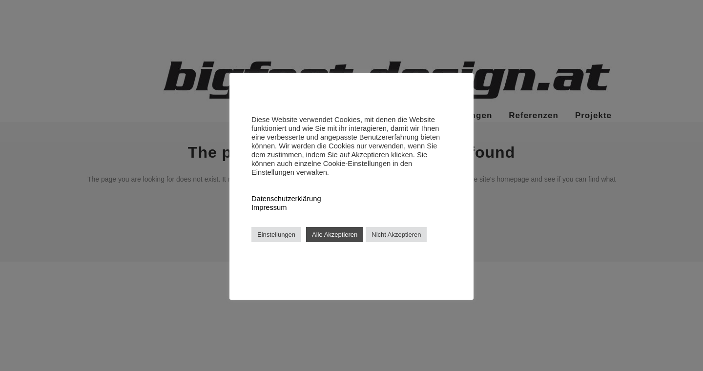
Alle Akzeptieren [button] (334, 234)
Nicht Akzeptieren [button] (396, 234)
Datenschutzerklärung (286, 199)
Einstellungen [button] (276, 234)
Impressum (269, 207)
